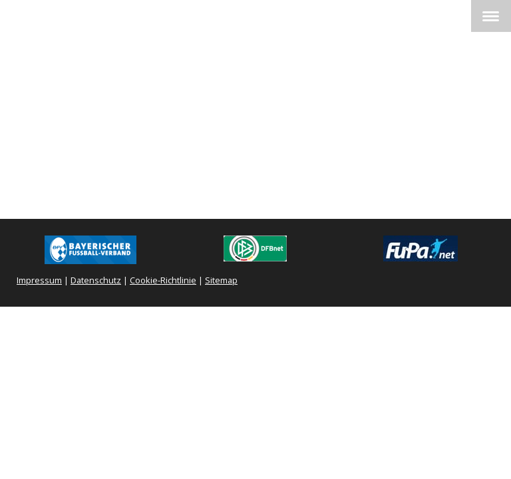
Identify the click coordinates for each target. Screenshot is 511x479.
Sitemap (221, 280)
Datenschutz (96, 280)
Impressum (39, 280)
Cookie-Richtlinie (163, 280)
